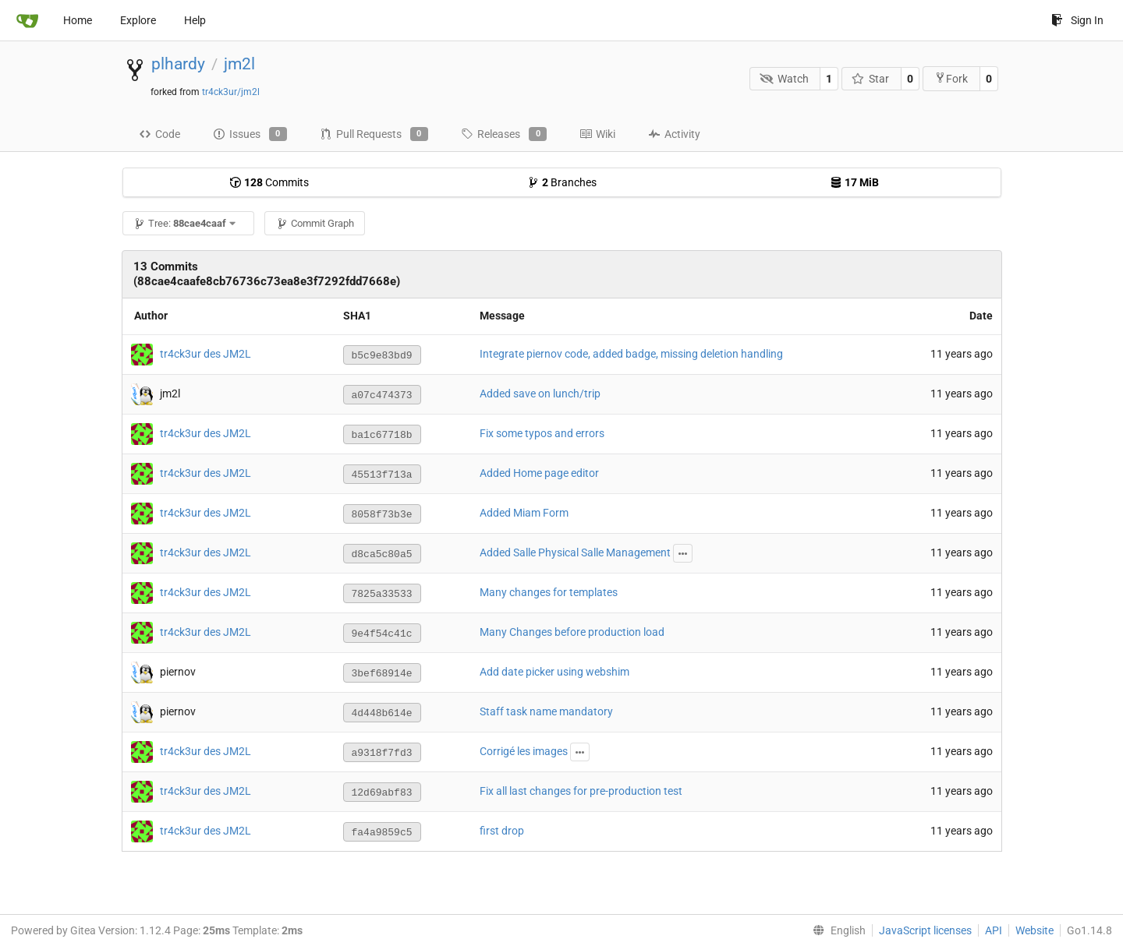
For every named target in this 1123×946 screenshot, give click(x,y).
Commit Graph (315, 223)
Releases (504, 134)
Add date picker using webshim (554, 671)
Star (871, 78)
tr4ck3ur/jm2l (231, 91)
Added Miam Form (524, 513)
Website (1034, 930)
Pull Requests (374, 134)
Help (195, 20)
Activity (674, 134)
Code (159, 134)
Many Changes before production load (572, 632)
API (993, 930)
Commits (269, 182)
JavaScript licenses (925, 930)
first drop (502, 830)
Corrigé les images (524, 751)
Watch (784, 78)
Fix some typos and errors (542, 433)
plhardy (178, 64)
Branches (562, 182)
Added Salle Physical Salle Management (575, 552)
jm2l (239, 64)
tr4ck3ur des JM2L (205, 354)
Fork (951, 78)
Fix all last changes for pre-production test (581, 791)
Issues (250, 134)
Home (77, 20)
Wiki (597, 134)
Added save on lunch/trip (540, 393)
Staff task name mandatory (546, 711)
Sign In (1077, 20)
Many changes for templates (549, 592)
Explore (138, 20)
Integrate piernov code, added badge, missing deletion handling (631, 354)
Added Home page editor (539, 473)
